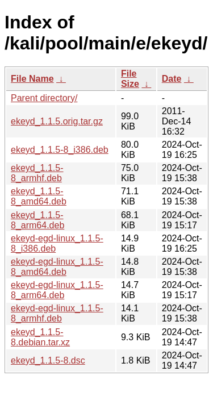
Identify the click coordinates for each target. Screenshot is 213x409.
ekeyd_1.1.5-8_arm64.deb (37, 220)
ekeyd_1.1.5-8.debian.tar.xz (40, 337)
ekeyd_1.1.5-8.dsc (48, 360)
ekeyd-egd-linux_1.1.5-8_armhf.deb (57, 313)
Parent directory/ (44, 98)
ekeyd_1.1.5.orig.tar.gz (57, 121)
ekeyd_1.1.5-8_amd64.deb (38, 196)
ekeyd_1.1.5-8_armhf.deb (37, 173)
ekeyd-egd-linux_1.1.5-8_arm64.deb (57, 290)
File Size (130, 79)
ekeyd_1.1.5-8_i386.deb (59, 150)
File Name (32, 79)
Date (172, 79)
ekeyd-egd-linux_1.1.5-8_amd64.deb (57, 267)
